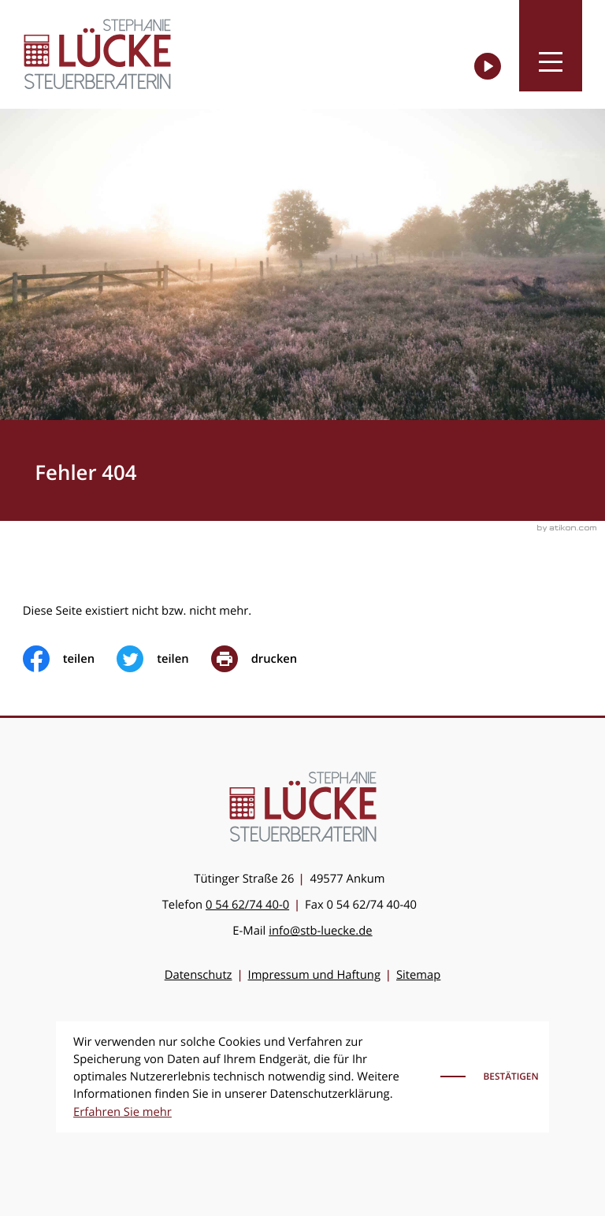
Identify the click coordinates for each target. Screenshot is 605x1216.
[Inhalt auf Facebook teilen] (70, 658)
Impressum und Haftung (314, 975)
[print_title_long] (265, 658)
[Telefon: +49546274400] (247, 904)
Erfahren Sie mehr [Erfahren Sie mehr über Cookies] (122, 1112)
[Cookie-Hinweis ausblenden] (491, 1076)
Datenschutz (198, 975)
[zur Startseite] (97, 54)
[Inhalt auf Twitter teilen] (164, 658)
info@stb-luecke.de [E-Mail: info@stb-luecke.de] (320, 931)
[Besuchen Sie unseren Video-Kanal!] (487, 66)
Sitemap (418, 975)
